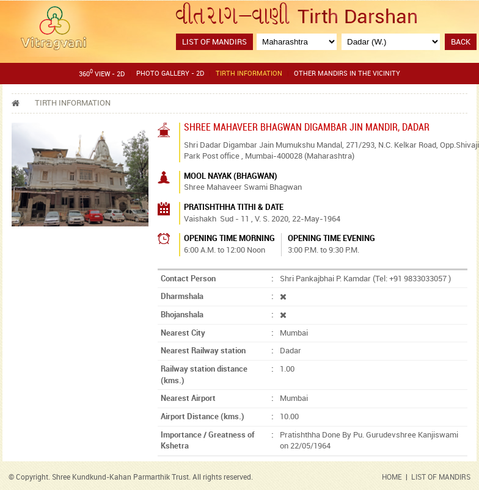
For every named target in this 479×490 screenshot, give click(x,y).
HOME (392, 477)
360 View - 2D (102, 72)
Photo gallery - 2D (170, 73)
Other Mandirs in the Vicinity (347, 73)
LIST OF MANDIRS (440, 477)
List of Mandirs (214, 41)
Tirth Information (249, 73)
